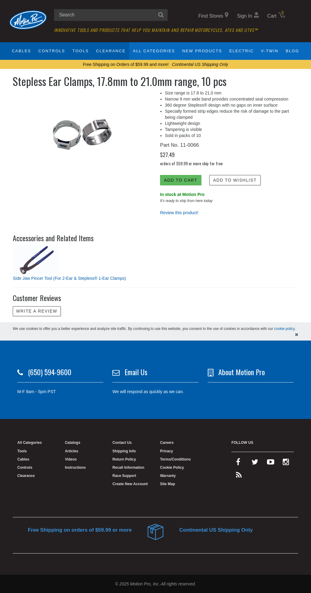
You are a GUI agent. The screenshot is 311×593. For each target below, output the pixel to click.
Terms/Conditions (175, 459)
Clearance (110, 51)
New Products (202, 51)
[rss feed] (239, 476)
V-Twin (270, 51)
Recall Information (128, 467)
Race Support (124, 476)
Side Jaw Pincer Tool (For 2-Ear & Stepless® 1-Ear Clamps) (69, 278)
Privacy (166, 451)
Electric (241, 51)
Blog (292, 51)
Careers (167, 442)
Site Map (167, 484)
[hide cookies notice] (296, 334)
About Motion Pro (241, 371)
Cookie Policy (172, 467)
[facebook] (238, 463)
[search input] (111, 15)
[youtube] (270, 463)
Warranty (168, 476)
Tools (80, 51)
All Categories (154, 51)
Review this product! (179, 212)
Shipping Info (124, 451)
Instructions (75, 467)
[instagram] (286, 463)
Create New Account (130, 484)
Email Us (136, 371)
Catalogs (72, 442)
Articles (71, 451)
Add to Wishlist (235, 180)
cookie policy (284, 329)
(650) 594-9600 (49, 371)
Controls (51, 51)
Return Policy (124, 459)
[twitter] (254, 463)
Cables (21, 51)
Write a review (36, 311)
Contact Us (122, 442)
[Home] (28, 19)
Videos (71, 459)
